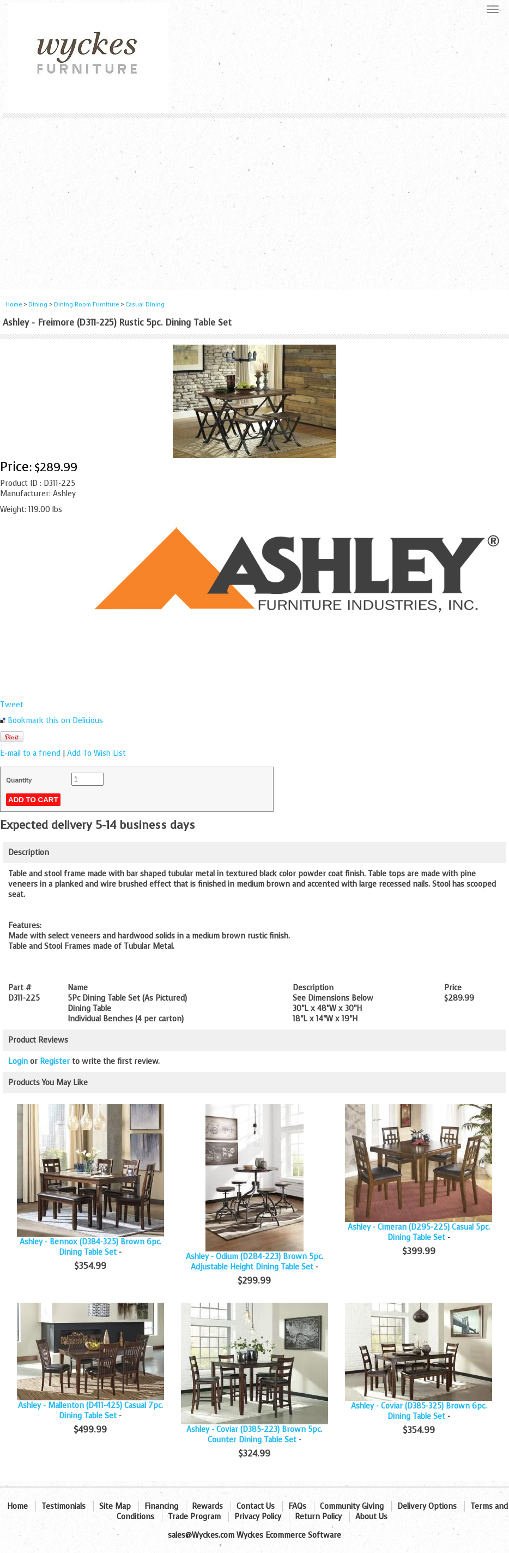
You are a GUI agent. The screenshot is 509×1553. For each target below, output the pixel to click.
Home (13, 304)
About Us (371, 1517)
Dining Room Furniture (86, 304)
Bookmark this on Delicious (55, 720)
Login (18, 1061)
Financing (161, 1506)
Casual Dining (145, 304)
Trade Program (194, 1517)
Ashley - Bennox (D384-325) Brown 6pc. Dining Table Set (90, 1247)
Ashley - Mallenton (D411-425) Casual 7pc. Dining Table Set (90, 1410)
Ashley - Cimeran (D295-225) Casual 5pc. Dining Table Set (419, 1232)
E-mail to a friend (30, 753)
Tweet (11, 705)
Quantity (19, 780)
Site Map (115, 1506)
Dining (37, 304)
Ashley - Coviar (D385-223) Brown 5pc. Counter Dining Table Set (254, 1434)
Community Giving (352, 1506)
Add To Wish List (96, 753)
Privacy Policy (257, 1517)
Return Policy (318, 1517)
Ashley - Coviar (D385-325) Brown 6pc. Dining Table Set (419, 1411)
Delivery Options (427, 1506)
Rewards (207, 1506)
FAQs (297, 1506)
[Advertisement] (254, 199)
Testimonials (63, 1506)
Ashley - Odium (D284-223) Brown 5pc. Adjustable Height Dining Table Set (254, 1261)
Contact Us (256, 1506)
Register (55, 1061)
